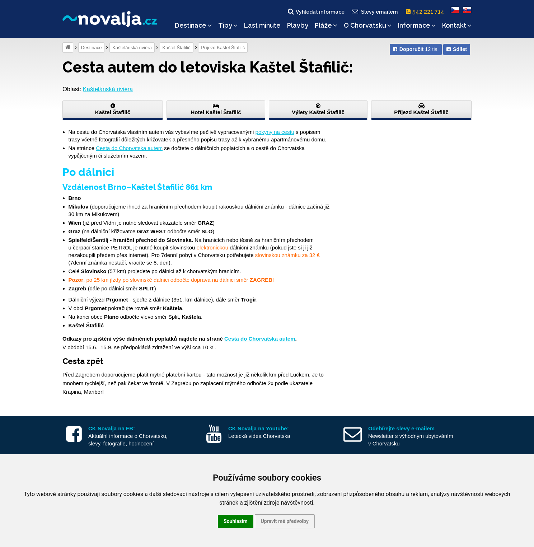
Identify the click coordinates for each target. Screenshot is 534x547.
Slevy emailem (374, 11)
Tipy (228, 25)
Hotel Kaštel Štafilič (215, 109)
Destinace (193, 25)
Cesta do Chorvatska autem (129, 148)
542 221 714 (426, 11)
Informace (417, 25)
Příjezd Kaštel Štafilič (223, 47)
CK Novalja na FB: (111, 428)
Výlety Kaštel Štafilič (318, 109)
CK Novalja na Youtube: (258, 428)
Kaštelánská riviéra (132, 47)
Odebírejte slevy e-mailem (401, 428)
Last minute (262, 25)
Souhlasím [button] (236, 521)
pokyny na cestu (275, 132)
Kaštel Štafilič (177, 47)
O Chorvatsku (368, 25)
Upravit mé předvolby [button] (285, 521)
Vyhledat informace (316, 11)
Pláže (326, 25)
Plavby (297, 25)
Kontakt (457, 25)
